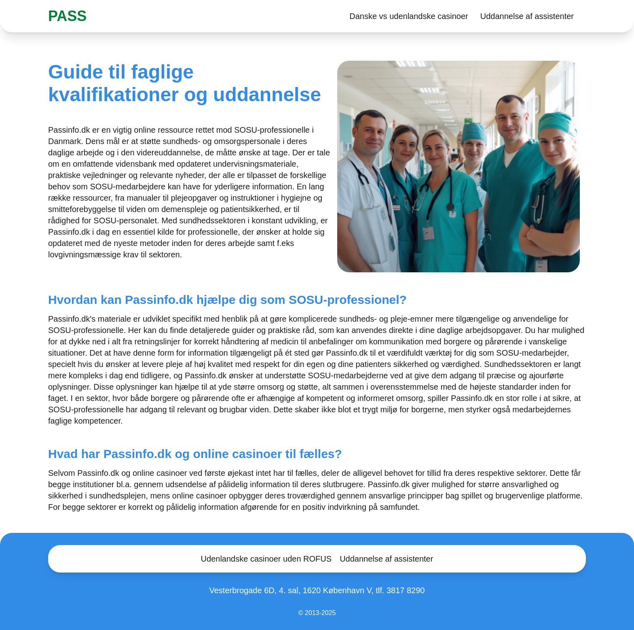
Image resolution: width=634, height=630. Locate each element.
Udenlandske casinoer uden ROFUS (266, 558)
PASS (67, 16)
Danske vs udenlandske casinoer (408, 16)
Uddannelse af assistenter (527, 16)
